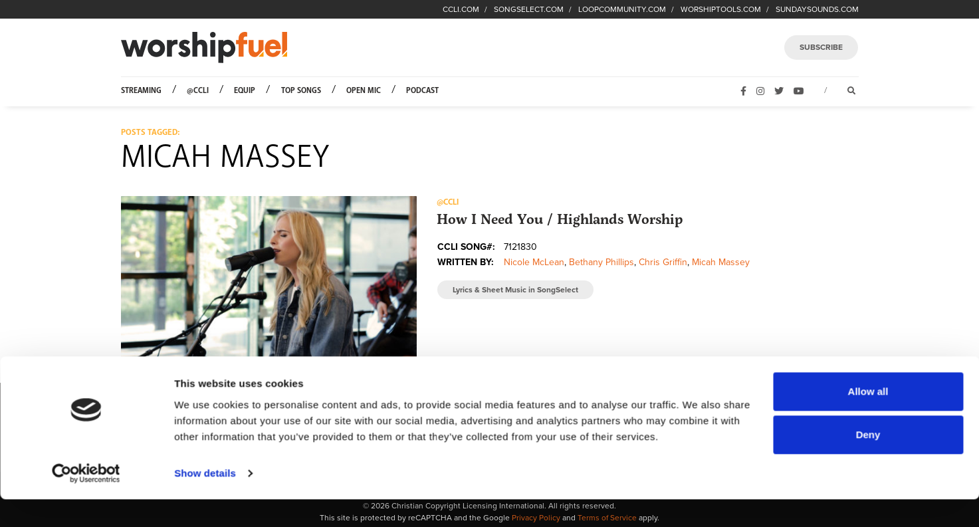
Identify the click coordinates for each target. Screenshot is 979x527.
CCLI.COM (461, 9)
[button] (269, 279)
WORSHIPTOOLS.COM (721, 9)
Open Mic (363, 90)
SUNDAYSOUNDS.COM (817, 9)
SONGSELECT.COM (529, 9)
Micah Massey (721, 262)
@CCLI (198, 90)
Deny (868, 462)
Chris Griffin (663, 262)
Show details (205, 500)
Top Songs (301, 90)
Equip (244, 90)
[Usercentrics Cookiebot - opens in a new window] (86, 501)
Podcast (422, 90)
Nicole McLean (534, 262)
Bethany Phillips (601, 262)
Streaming (141, 90)
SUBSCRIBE (821, 47)
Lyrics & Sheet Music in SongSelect (515, 289)
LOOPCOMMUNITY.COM (622, 9)
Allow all (868, 419)
